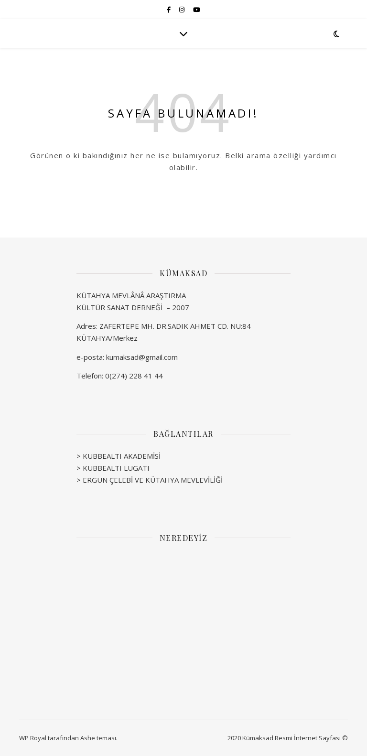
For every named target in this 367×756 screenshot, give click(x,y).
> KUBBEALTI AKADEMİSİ (118, 456)
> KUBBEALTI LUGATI (113, 468)
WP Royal (32, 738)
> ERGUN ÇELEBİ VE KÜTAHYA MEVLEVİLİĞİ (149, 480)
